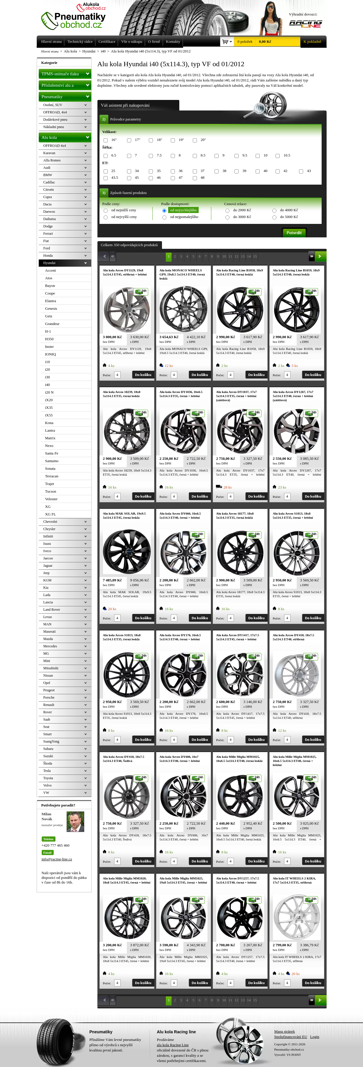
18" (158, 139)
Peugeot (49, 690)
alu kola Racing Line (173, 1045)
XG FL (50, 514)
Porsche (49, 697)
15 (255, 256)
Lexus (47, 617)
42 (284, 171)
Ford (46, 248)
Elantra (50, 301)
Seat (46, 727)
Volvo (47, 785)
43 (308, 171)
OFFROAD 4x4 (54, 146)
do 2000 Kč (242, 210)
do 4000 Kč (289, 210)
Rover (47, 712)
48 (202, 177)
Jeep (46, 573)
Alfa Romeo (52, 160)
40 (264, 171)
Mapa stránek (284, 1031)
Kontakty (173, 41)
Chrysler (49, 529)
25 (112, 171)
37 (202, 171)
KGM (47, 580)
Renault (48, 705)
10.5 (285, 155)
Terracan (51, 476)
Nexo (49, 445)
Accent (50, 270)
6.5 (112, 155)
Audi (46, 168)
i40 (47, 384)
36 (180, 171)
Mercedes (50, 646)
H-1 (48, 331)
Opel (46, 683)
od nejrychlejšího (183, 210)
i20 (47, 369)
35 (158, 171)
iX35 (49, 407)
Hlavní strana (50, 51)
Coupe (50, 293)
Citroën (48, 190)
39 (243, 171)
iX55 (49, 415)
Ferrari (48, 234)
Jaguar (48, 566)
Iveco (47, 551)
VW (46, 793)
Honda (48, 255)
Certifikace (107, 41)
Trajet (49, 483)
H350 (49, 339)
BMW (47, 175)
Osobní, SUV (53, 105)
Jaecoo (48, 558)
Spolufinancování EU (290, 1036)
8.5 (202, 155)
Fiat (46, 241)
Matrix (50, 438)
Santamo (52, 461)
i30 (47, 377)
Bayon (50, 285)
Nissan (48, 675)
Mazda (48, 639)
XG (48, 506)
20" (202, 139)
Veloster (51, 499)
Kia (45, 588)
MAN (47, 624)
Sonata (50, 468)
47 (180, 177)
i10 (47, 362)
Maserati (49, 631)
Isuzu (47, 544)
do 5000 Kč (289, 217)
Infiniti (48, 536)
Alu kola (66, 136)
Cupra (47, 197)
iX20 (49, 400)
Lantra (50, 430)
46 (158, 177)
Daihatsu (49, 219)
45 (136, 177)
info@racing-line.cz (57, 859)
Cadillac (49, 182)
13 (243, 256)
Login (314, 1036)
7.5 (158, 155)
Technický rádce (79, 41)
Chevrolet (50, 522)
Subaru (48, 749)
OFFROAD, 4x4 (55, 112)
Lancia (48, 602)
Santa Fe (51, 453)
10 (264, 155)
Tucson (50, 491)
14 (249, 256)
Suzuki (48, 756)
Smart (47, 734)
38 (223, 171)
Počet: (107, 375)
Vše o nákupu (131, 41)
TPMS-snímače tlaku (66, 72)
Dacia (47, 204)
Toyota (48, 778)
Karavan (49, 153)
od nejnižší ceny (124, 210)
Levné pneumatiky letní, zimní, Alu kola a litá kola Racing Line (78, 15)
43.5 (113, 177)
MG (46, 653)
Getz (49, 316)
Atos (49, 278)
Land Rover (51, 609)
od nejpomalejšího (184, 217)
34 (136, 171)
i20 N (49, 392)
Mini (46, 661)
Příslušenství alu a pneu (66, 85)
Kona (49, 423)
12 (237, 256)
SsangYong (51, 741)
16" (113, 139)
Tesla (47, 771)
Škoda (47, 763)
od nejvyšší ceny (124, 217)
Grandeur (52, 323)
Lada (46, 595)
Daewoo (49, 212)
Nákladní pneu (53, 127)
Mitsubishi (50, 668)
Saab (46, 719)
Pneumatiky (66, 95)
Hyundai (49, 263)
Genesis (51, 308)
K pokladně (310, 41)
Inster (49, 346)
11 (230, 256)
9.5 (243, 155)
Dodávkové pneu (55, 120)
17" (136, 139)
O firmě (154, 41)
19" (180, 139)
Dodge (48, 226)
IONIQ (50, 354)
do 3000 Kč (242, 217)
